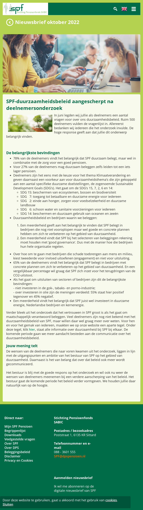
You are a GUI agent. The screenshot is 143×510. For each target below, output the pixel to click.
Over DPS (11, 447)
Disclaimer (12, 456)
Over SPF (11, 443)
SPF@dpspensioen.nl (69, 456)
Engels (124, 9)
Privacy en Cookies (18, 460)
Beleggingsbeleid (17, 452)
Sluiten (8, 504)
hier (32, 329)
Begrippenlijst (15, 430)
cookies (111, 500)
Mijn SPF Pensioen (18, 426)
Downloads (12, 435)
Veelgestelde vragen (19, 439)
